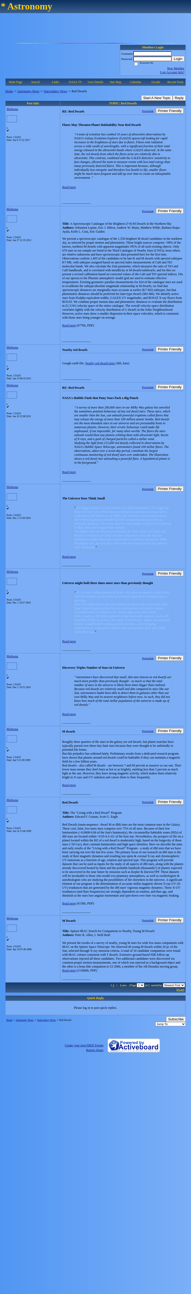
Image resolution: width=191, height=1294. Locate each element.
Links (55, 82)
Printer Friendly (170, 111)
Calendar (135, 82)
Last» (124, 985)
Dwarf (180, 989)
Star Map (115, 82)
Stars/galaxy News (55, 91)
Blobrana (12, 109)
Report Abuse (94, 1050)
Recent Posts (175, 82)
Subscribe (176, 1019)
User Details (95, 82)
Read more (69, 187)
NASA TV (75, 82)
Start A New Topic (157, 98)
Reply (179, 98)
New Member (175, 68)
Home (9, 91)
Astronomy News (28, 91)
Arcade (155, 82)
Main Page (15, 82)
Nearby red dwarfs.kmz (100, 363)
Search (35, 82)
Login (178, 59)
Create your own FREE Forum (84, 1045)
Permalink (147, 110)
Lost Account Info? (172, 72)
